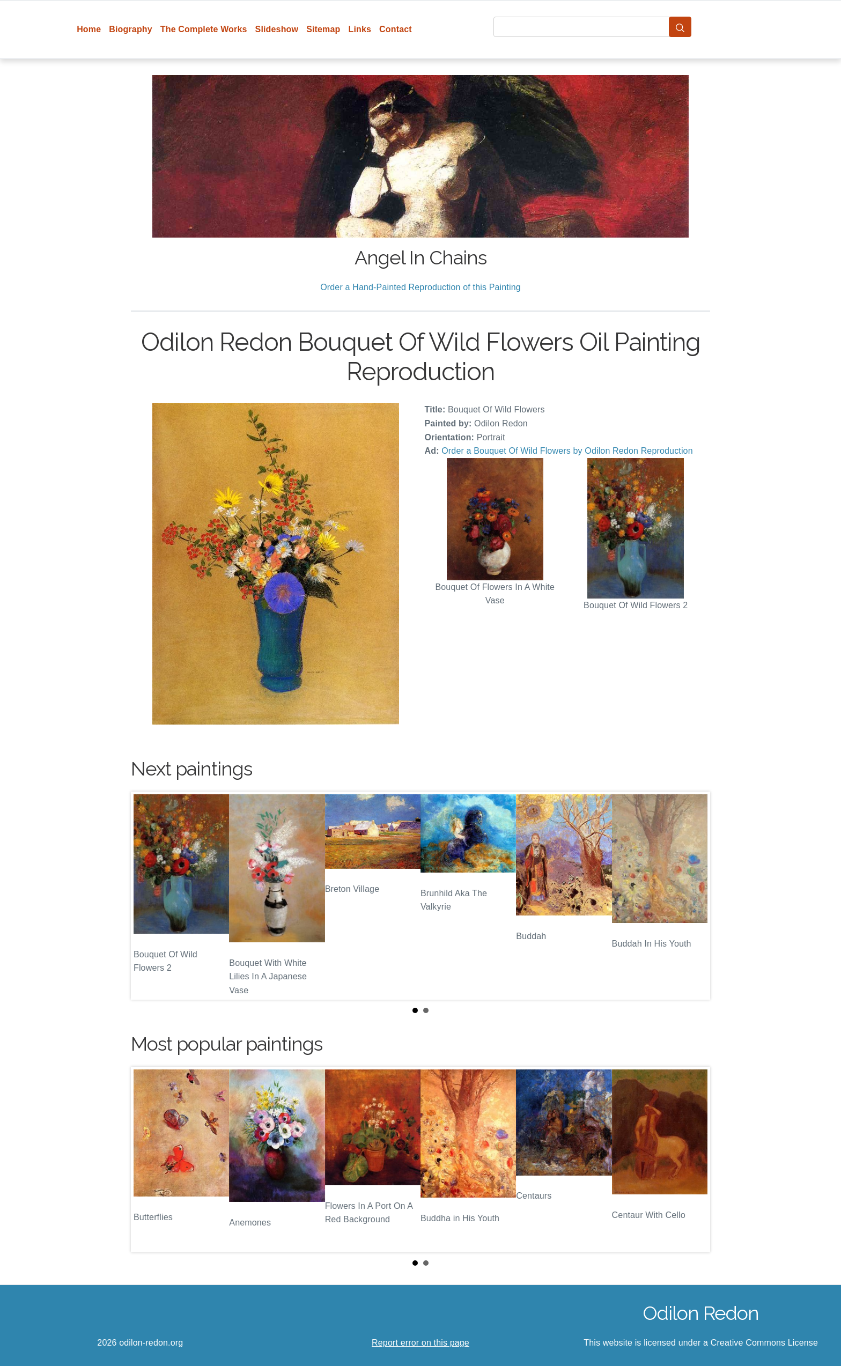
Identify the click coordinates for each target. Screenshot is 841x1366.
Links (360, 29)
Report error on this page (420, 1342)
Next (693, 895)
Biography (130, 29)
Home (89, 29)
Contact (395, 29)
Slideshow (277, 29)
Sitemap (323, 29)
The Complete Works (203, 29)
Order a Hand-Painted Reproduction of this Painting (420, 287)
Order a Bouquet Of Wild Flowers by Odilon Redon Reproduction (567, 450)
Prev (147, 895)
